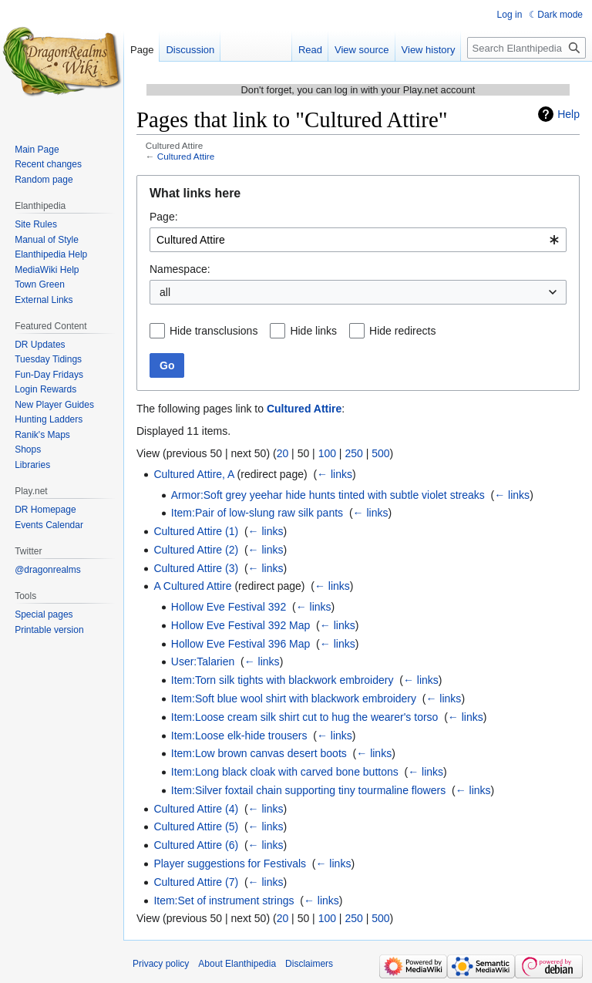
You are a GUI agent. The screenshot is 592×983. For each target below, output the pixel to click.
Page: (164, 216)
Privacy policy (161, 963)
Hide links (313, 331)
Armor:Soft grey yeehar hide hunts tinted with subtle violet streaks (328, 495)
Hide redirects (402, 331)
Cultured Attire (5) (195, 826)
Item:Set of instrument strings (223, 900)
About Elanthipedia (237, 963)
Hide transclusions (213, 331)
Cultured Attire (185, 156)
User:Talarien (202, 661)
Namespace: (180, 269)
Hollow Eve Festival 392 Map (241, 625)
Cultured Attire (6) (195, 845)
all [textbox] (165, 292)
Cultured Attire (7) (195, 882)
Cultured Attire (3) (195, 568)
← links (334, 474)
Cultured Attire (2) (195, 550)
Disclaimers (309, 963)
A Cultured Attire (192, 586)
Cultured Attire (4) (195, 809)
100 (327, 453)
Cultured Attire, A (193, 474)
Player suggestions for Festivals (229, 863)
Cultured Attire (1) (195, 531)
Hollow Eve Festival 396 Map (241, 644)
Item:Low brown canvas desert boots (259, 753)
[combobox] (358, 239)
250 (353, 453)
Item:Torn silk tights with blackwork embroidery (282, 680)
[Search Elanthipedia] (526, 48)
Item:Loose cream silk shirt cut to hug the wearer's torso (305, 717)
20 (283, 453)
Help (568, 114)
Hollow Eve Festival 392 (228, 607)
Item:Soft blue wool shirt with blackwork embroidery (293, 698)
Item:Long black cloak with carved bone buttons (285, 772)
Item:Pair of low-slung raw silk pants (257, 513)
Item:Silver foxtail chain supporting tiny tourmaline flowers (308, 790)
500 (380, 453)
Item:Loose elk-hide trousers (239, 735)
